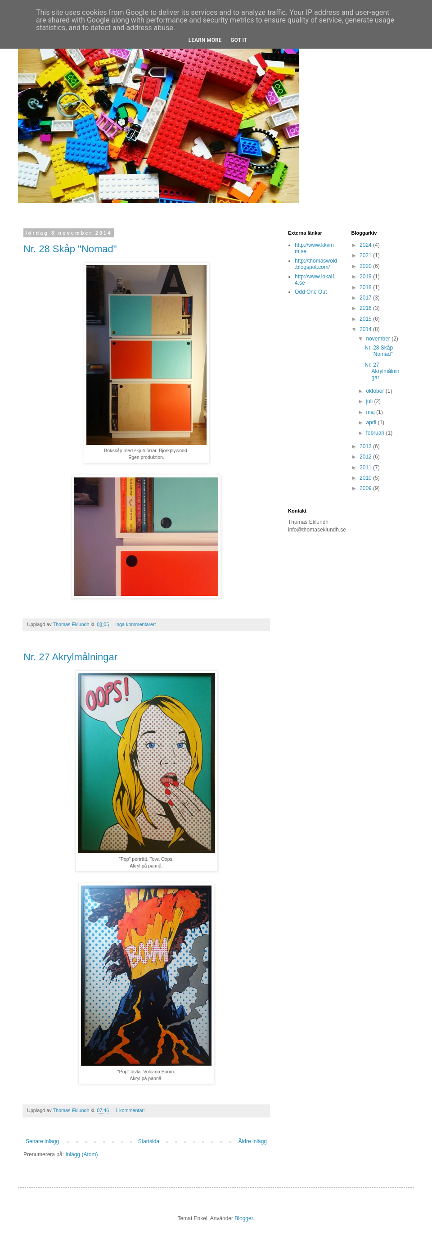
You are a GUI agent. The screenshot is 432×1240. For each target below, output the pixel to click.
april (372, 422)
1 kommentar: (130, 1110)
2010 (366, 478)
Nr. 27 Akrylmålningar (70, 657)
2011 (366, 467)
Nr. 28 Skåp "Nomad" (70, 248)
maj (371, 412)
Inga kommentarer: (136, 624)
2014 (366, 329)
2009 (366, 488)
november (379, 339)
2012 (366, 457)
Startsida (148, 1141)
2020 (366, 266)
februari (376, 433)
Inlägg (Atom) (81, 1154)
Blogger (243, 1218)
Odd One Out (311, 292)
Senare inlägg (42, 1141)
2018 (366, 287)
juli (370, 401)
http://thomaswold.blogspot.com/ (316, 264)
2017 (366, 298)
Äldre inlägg (252, 1141)
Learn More (205, 40)
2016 (366, 308)
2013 (366, 446)
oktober (375, 391)
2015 (366, 319)
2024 (366, 245)
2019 (366, 276)
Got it (238, 40)
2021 (366, 255)
